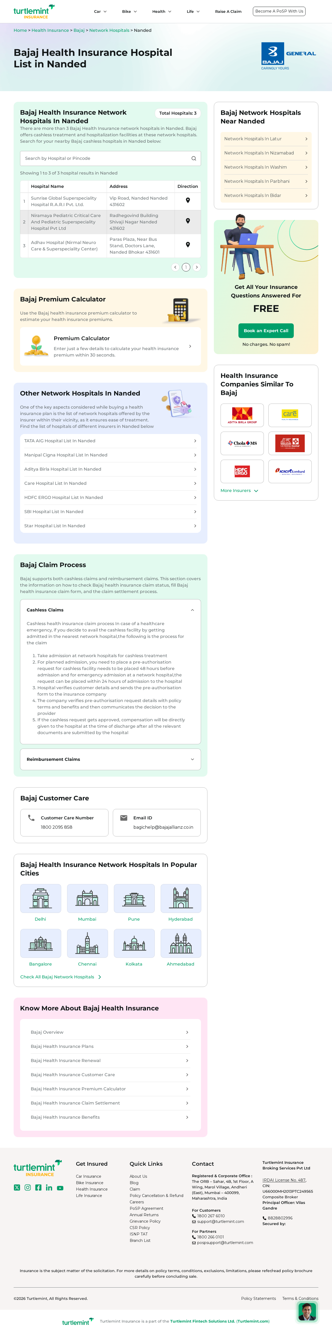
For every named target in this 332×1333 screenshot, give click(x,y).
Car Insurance (88, 1176)
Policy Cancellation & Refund (156, 1195)
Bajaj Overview (109, 1032)
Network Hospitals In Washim (265, 167)
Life (190, 11)
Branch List (140, 1240)
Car (97, 11)
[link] (175, 267)
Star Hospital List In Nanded (110, 525)
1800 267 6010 (211, 1216)
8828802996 (280, 1218)
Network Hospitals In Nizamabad (265, 153)
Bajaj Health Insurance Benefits (109, 1117)
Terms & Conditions (300, 1298)
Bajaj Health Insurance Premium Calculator (109, 1088)
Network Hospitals (109, 30)
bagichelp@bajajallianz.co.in (163, 827)
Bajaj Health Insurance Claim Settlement (109, 1103)
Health (158, 11)
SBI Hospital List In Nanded (110, 511)
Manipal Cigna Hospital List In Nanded (110, 455)
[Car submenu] (104, 11)
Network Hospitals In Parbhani (265, 181)
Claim (135, 1189)
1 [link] (186, 267)
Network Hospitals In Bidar (265, 195)
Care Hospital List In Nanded (110, 483)
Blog (134, 1182)
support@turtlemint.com (220, 1221)
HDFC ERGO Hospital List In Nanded (110, 497)
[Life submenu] (197, 11)
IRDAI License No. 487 (284, 1180)
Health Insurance (50, 30)
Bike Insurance (89, 1182)
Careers (137, 1202)
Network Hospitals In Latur (265, 138)
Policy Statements (258, 1298)
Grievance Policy (145, 1221)
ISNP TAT (139, 1234)
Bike (126, 11)
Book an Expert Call (266, 330)
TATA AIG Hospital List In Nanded (110, 440)
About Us (138, 1176)
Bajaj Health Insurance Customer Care (109, 1074)
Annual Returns (144, 1214)
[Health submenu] (168, 11)
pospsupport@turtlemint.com (225, 1242)
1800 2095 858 (56, 827)
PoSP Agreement (146, 1208)
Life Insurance (89, 1195)
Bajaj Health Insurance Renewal (109, 1060)
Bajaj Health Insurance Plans (109, 1046)
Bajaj (80, 30)
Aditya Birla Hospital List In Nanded (110, 469)
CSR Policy (140, 1227)
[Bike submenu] (134, 11)
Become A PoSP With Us (279, 11)
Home (20, 30)
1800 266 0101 (210, 1237)
